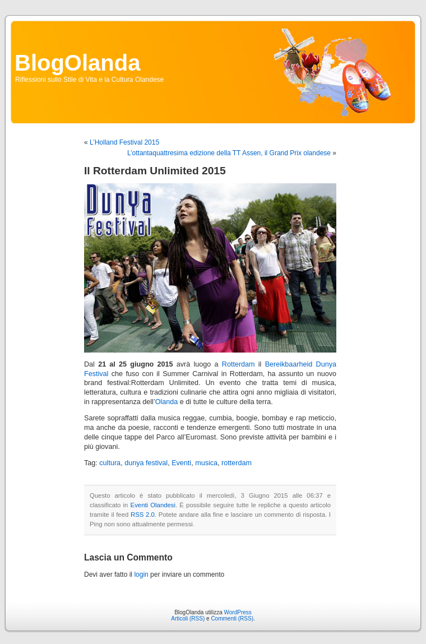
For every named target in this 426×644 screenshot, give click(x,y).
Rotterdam (238, 364)
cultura (110, 463)
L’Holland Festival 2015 (124, 142)
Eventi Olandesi (153, 505)
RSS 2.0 (143, 514)
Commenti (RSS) (232, 618)
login (141, 574)
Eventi (181, 463)
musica (206, 463)
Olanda (166, 402)
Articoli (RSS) (188, 618)
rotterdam (236, 463)
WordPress (238, 612)
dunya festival (146, 463)
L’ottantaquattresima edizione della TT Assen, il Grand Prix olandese (229, 153)
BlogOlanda (77, 62)
